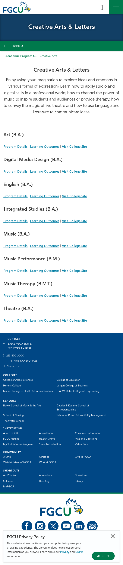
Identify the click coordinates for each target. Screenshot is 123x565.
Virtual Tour (81, 444)
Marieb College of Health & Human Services (28, 391)
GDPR (79, 552)
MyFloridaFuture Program (18, 444)
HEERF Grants (47, 439)
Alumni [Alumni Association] (7, 457)
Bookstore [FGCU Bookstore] (80, 475)
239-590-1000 (15, 356)
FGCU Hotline (11, 439)
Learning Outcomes (44, 147)
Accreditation (46, 433)
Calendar (8, 481)
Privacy (64, 552)
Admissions (45, 475)
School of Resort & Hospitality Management (81, 415)
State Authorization (50, 444)
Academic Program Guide (23, 56)
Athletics (44, 457)
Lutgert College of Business (72, 386)
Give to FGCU (83, 457)
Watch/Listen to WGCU (17, 462)
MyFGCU (8, 487)
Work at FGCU (47, 462)
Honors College (12, 386)
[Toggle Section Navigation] (61, 46)
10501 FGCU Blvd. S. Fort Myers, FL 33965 (20, 346)
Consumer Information (88, 433)
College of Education (68, 380)
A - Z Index (9, 475)
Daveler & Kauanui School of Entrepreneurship (73, 408)
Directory (44, 481)
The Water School (13, 421)
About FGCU (10, 433)
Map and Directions (86, 439)
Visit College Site (74, 147)
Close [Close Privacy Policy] (113, 536)
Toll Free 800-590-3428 (23, 361)
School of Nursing (13, 415)
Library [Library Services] (79, 481)
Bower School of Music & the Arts (22, 406)
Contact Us (13, 366)
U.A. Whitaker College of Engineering (78, 391)
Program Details (15, 147)
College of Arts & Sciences (18, 380)
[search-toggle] (102, 7)
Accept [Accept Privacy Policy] (103, 556)
